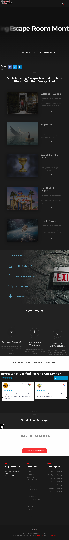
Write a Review (60, 378)
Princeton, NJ (31, 496)
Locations (30, 475)
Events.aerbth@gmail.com (12, 473)
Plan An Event (32, 510)
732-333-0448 (11, 475)
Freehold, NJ (31, 493)
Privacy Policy (40, 535)
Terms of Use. (52, 535)
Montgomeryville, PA (34, 503)
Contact (30, 516)
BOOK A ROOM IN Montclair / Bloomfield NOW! (39, 52)
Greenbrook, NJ (32, 490)
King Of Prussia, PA (33, 500)
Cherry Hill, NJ (32, 483)
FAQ (28, 513)
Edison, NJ (30, 486)
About (29, 471)
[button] (10, 67)
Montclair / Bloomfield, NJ (32, 479)
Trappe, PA (30, 506)
